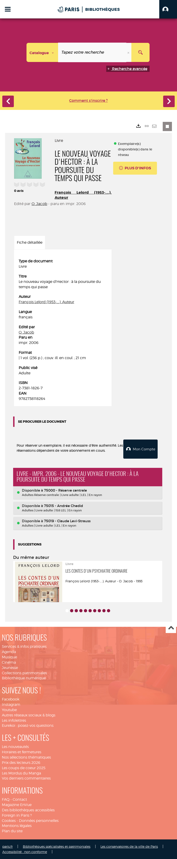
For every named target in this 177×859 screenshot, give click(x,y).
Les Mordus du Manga (21, 773)
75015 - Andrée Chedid (63, 505)
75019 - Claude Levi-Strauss (67, 521)
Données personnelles (39, 820)
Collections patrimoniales (24, 673)
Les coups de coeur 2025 (23, 767)
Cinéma (9, 662)
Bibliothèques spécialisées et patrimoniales (56, 846)
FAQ (5, 799)
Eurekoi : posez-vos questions (27, 725)
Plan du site (12, 831)
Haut (171, 628)
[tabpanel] (63, 330)
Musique (9, 657)
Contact (20, 799)
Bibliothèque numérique (24, 678)
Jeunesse (10, 667)
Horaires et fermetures (21, 752)
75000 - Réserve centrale (65, 490)
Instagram (11, 704)
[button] (168, 9)
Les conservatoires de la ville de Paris (129, 846)
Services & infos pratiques (24, 646)
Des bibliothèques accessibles (28, 810)
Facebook (10, 699)
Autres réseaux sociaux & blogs (28, 715)
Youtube (9, 709)
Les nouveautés (15, 746)
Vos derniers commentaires (26, 778)
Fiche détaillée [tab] (29, 242)
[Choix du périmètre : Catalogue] (42, 52)
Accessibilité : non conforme (24, 851)
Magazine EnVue (17, 804)
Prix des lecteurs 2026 (21, 762)
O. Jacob (39, 204)
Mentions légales (17, 825)
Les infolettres (14, 720)
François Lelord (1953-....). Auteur (46, 302)
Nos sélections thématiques (26, 757)
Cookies (9, 820)
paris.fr (7, 846)
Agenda (9, 651)
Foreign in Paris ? (17, 815)
